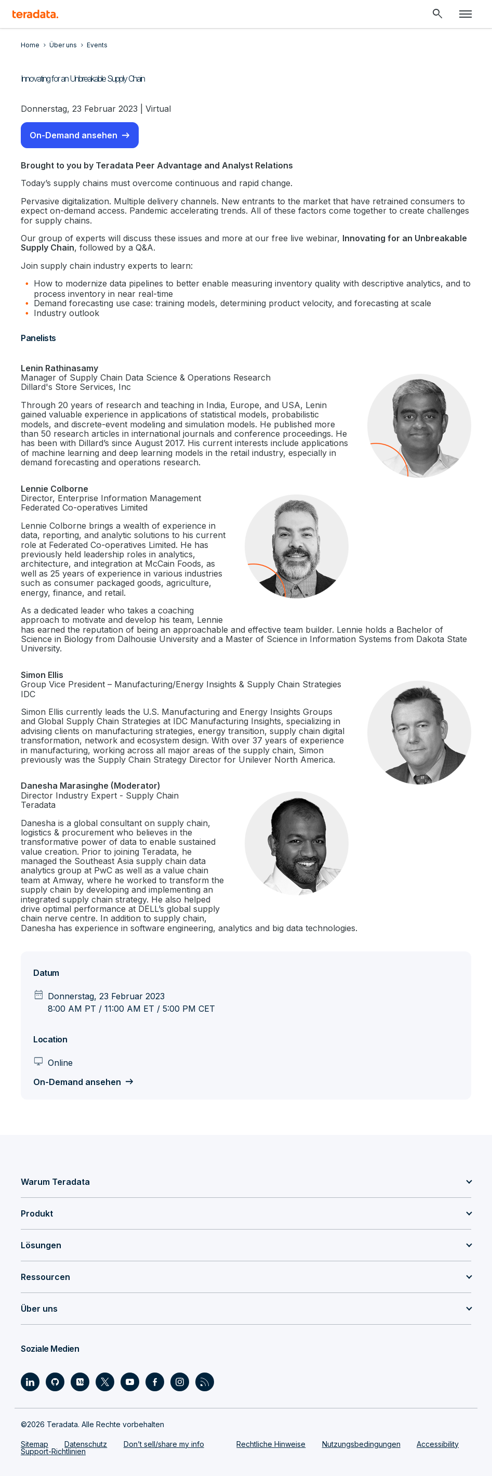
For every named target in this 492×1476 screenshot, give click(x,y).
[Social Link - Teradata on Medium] (80, 1382)
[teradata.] (35, 14)
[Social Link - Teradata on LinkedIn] (30, 1382)
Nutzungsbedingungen (361, 1444)
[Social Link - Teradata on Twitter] (105, 1382)
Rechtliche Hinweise (270, 1444)
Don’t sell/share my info (164, 1444)
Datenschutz (85, 1444)
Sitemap (34, 1444)
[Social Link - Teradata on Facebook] (154, 1382)
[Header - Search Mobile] (437, 14)
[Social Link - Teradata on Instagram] (179, 1382)
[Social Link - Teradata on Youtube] (130, 1382)
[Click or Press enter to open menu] (465, 14)
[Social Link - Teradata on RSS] (204, 1382)
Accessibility (438, 1444)
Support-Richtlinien (53, 1451)
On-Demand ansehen (73, 135)
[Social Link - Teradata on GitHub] (55, 1382)
